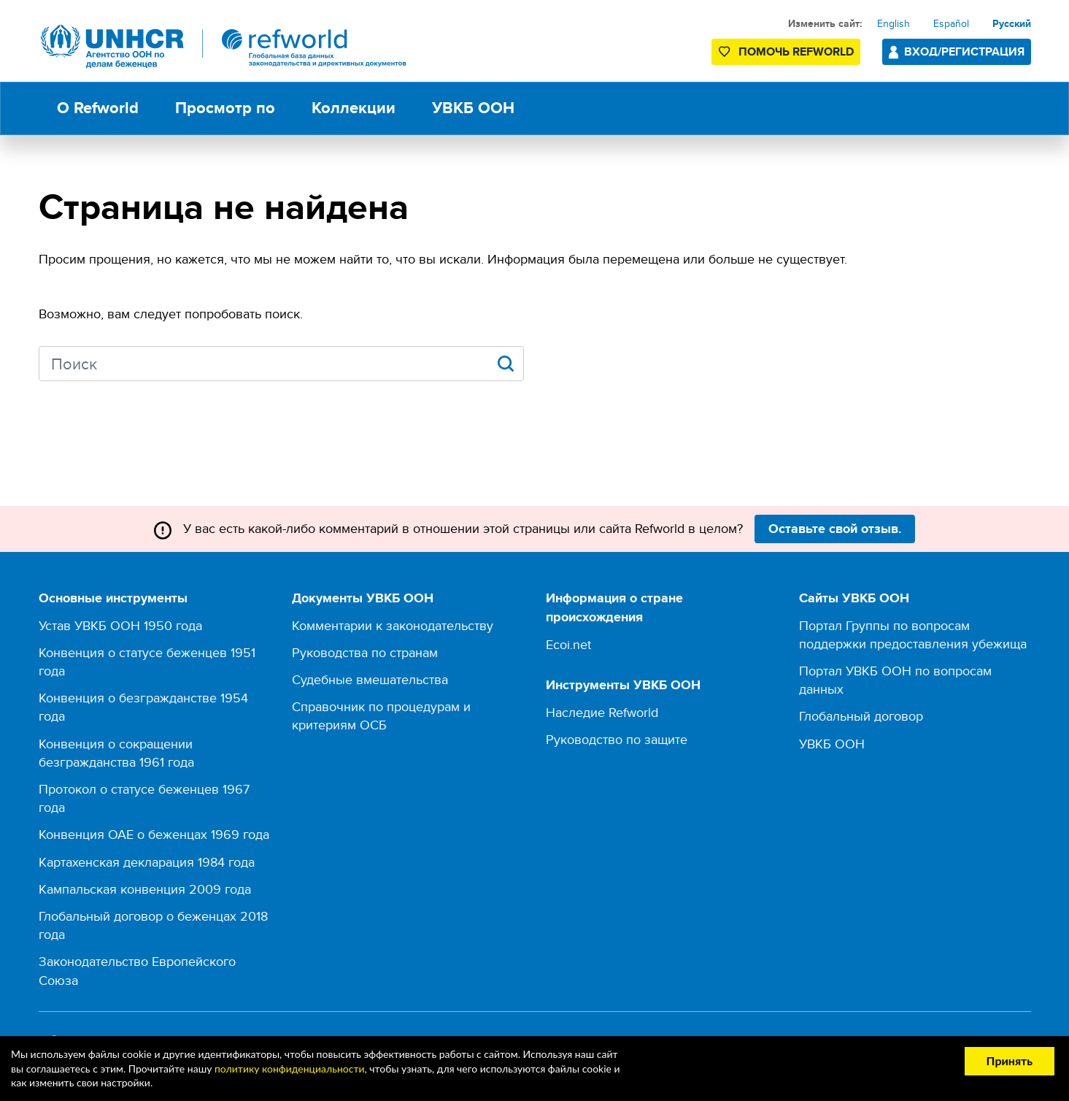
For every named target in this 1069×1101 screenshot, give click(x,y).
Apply (506, 363)
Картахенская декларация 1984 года (147, 862)
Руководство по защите (616, 739)
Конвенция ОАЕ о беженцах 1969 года (154, 834)
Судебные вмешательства (370, 679)
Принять (1010, 1060)
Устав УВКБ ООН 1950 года (120, 625)
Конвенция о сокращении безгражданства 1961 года (116, 752)
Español (951, 23)
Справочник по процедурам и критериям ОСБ (381, 715)
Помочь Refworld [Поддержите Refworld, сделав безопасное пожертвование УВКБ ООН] (796, 51)
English (893, 23)
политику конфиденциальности (290, 1068)
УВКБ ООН (832, 743)
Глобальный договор (861, 716)
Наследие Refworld (602, 712)
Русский (1011, 23)
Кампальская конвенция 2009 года (145, 889)
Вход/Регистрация (964, 51)
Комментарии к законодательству (392, 625)
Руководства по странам (365, 652)
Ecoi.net (568, 644)
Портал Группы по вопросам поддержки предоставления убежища (913, 634)
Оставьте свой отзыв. (835, 528)
